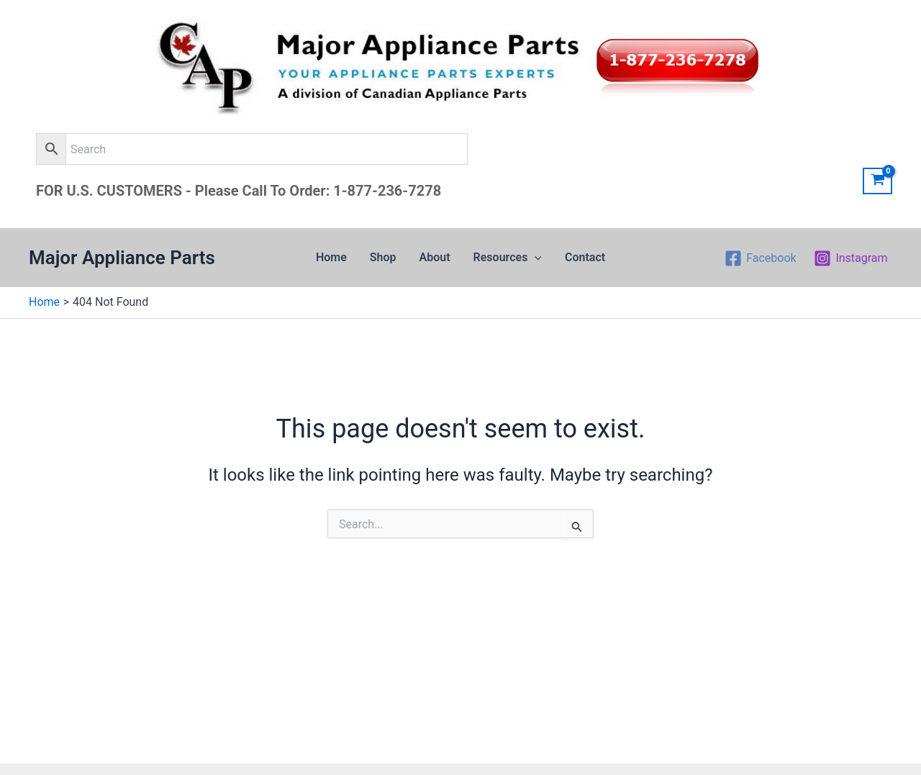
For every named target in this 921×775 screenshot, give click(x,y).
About (434, 257)
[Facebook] (760, 258)
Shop (383, 257)
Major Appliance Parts (122, 257)
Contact (585, 257)
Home (331, 257)
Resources (507, 257)
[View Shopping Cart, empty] (877, 181)
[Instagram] (850, 258)
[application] (534, 257)
